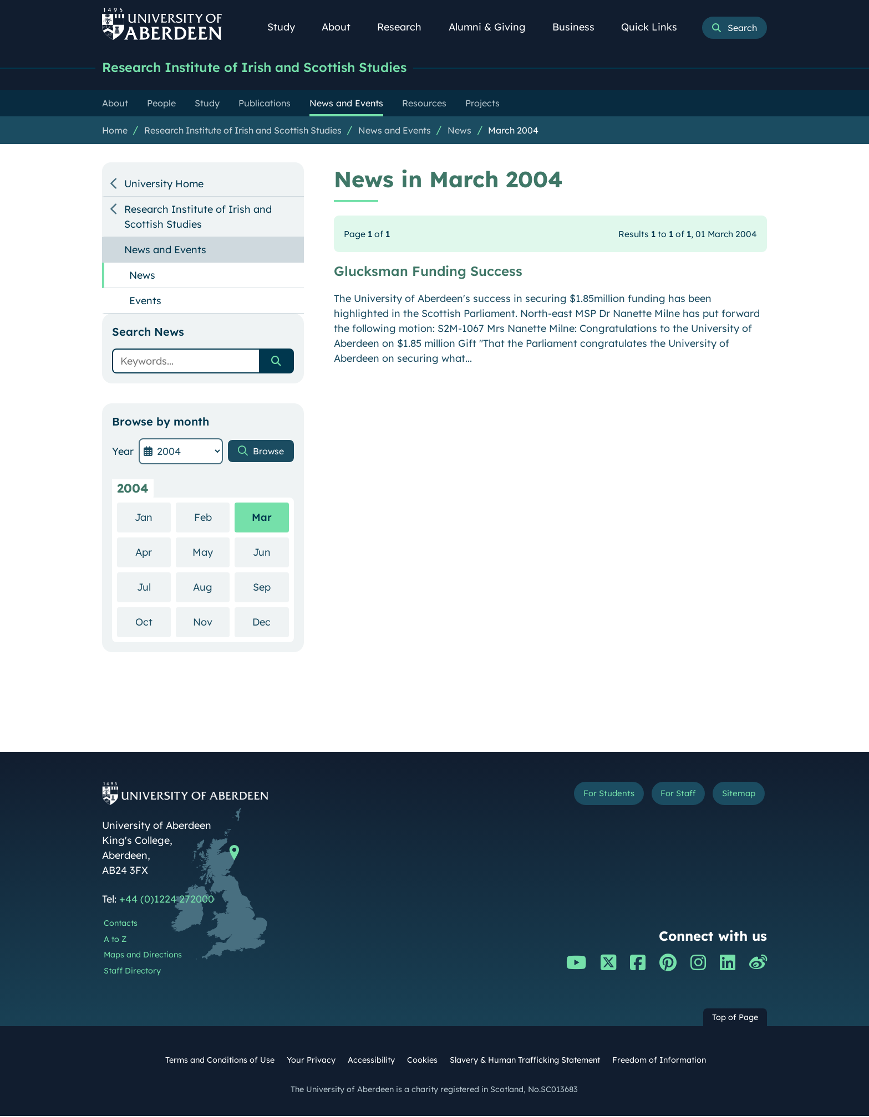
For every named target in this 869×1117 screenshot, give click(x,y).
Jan (153, 518)
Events (145, 301)
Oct (153, 622)
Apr (153, 553)
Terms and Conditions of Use (220, 1061)
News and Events (394, 131)
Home (115, 131)
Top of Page (735, 1018)
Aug (211, 588)
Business (579, 27)
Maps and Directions (143, 956)
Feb (212, 518)
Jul (154, 588)
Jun (271, 553)
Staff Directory (132, 972)
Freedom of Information (659, 1061)
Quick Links (655, 27)
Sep (271, 588)
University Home (164, 184)
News (459, 131)
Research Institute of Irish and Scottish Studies (268, 67)
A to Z (115, 940)
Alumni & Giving (493, 27)
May (211, 553)
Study (287, 27)
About (342, 27)
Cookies (422, 1061)
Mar (262, 518)
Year (123, 452)
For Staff (663, 796)
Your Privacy (311, 1061)
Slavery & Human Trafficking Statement (525, 1061)
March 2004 (513, 131)
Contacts (121, 924)
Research (405, 27)
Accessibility (371, 1061)
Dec (270, 622)
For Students (581, 796)
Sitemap (734, 796)
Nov (211, 622)
